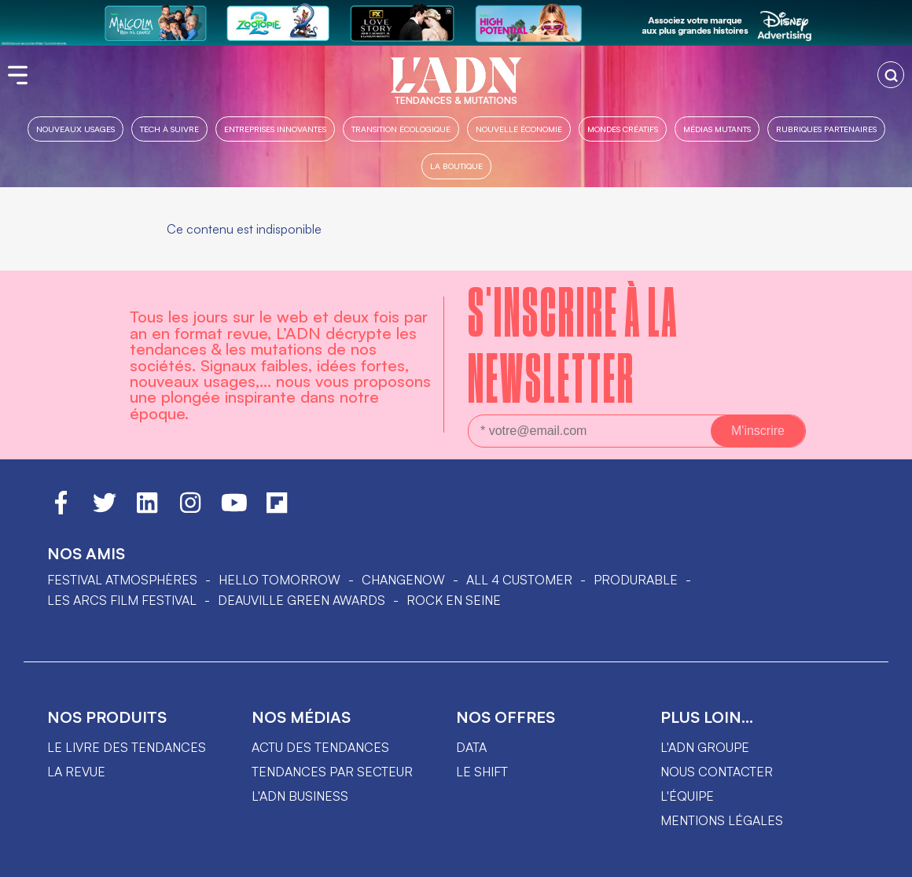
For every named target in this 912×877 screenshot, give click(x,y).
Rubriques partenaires (826, 128)
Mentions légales (721, 820)
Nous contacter (716, 771)
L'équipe (687, 796)
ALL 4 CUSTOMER (519, 580)
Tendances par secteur (332, 771)
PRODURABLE (636, 580)
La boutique (456, 165)
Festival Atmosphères (122, 580)
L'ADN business (300, 796)
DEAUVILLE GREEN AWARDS (301, 600)
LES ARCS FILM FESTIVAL (122, 600)
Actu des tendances (320, 747)
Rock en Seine (453, 600)
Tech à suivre (169, 128)
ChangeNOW (403, 580)
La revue (76, 771)
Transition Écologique (400, 128)
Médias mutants (717, 128)
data (471, 747)
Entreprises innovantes (275, 128)
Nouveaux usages (75, 128)
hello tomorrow (279, 580)
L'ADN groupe (704, 747)
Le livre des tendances (126, 747)
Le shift (482, 771)
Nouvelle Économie (519, 128)
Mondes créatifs (622, 128)
